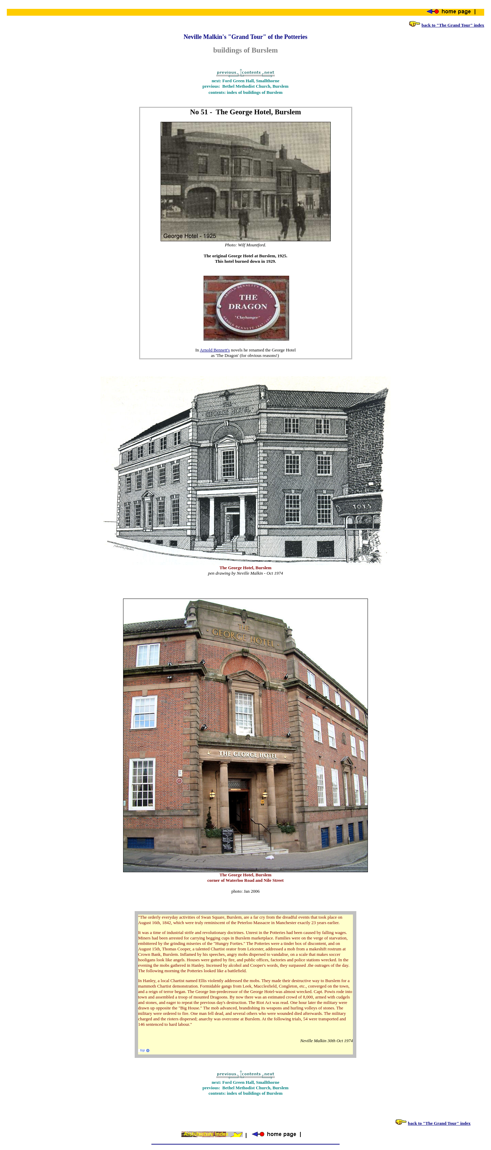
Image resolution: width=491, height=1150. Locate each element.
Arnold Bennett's (215, 350)
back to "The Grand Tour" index (452, 25)
